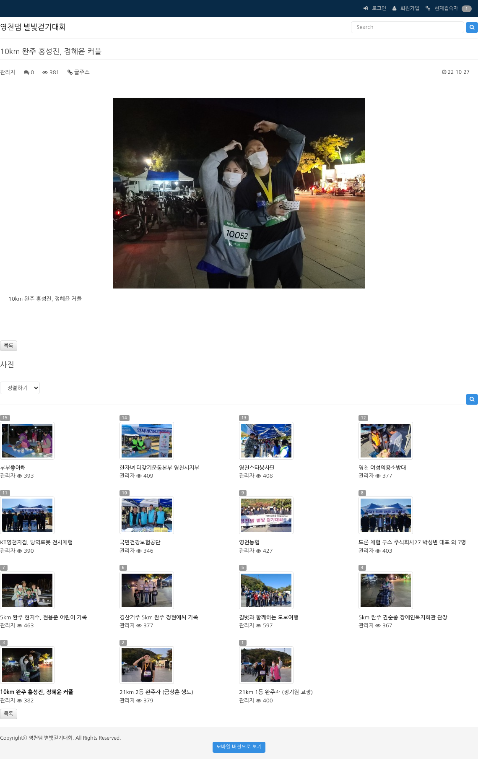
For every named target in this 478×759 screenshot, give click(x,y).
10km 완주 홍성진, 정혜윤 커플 (36, 692)
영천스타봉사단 (257, 467)
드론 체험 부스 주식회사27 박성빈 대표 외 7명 (412, 542)
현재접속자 (446, 8)
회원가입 (409, 8)
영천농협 (249, 542)
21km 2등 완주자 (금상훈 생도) (156, 692)
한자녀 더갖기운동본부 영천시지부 (160, 467)
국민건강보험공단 (140, 542)
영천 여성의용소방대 (382, 467)
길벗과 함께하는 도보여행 (269, 617)
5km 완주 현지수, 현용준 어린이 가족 (43, 617)
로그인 (379, 8)
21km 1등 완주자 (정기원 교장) (276, 692)
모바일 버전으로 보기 (239, 746)
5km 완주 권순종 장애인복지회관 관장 (402, 617)
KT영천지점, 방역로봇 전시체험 (36, 542)
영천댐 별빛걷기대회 (33, 27)
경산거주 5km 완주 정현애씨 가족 (159, 617)
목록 (8, 345)
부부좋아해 (13, 467)
